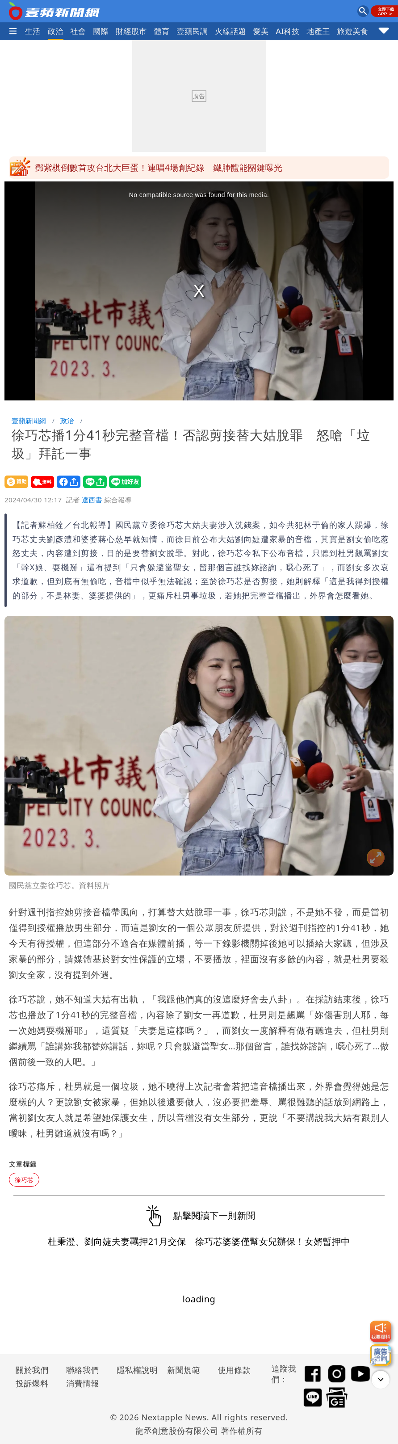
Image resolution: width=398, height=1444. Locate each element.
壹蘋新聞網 (29, 420)
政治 (55, 31)
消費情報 (82, 1383)
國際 (101, 31)
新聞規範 (183, 1369)
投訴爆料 (32, 1383)
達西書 (92, 499)
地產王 (318, 31)
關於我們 (32, 1369)
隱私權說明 (134, 1369)
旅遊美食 (353, 31)
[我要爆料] (380, 1331)
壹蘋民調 (192, 31)
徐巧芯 (24, 1179)
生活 (33, 31)
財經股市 (131, 31)
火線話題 (230, 31)
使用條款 (234, 1369)
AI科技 (288, 31)
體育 (162, 31)
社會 (78, 31)
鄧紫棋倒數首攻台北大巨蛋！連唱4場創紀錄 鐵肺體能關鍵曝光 (158, 167)
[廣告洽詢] (380, 1355)
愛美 (261, 31)
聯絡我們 (82, 1369)
